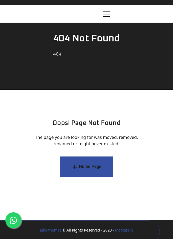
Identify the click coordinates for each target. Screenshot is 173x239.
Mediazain (124, 230)
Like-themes (50, 230)
